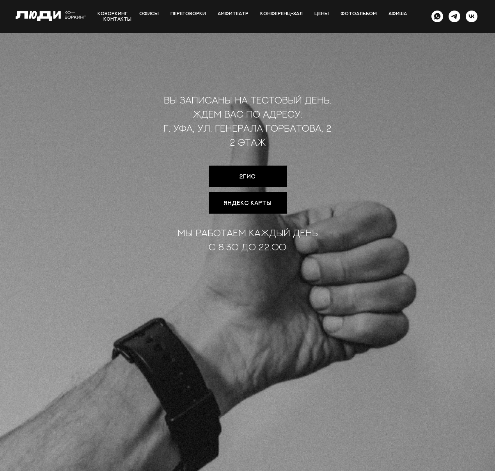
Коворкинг (113, 13)
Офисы (149, 13)
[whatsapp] (437, 16)
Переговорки (188, 13)
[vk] (471, 16)
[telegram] (454, 16)
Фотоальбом (359, 13)
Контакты (117, 18)
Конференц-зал (281, 13)
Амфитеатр (233, 13)
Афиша (398, 13)
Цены (321, 13)
